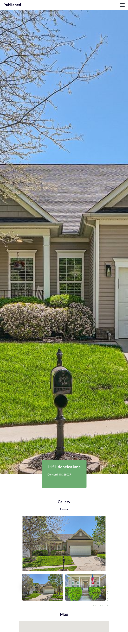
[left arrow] (24, 587)
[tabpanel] (64, 558)
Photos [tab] (64, 509)
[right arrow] (103, 587)
